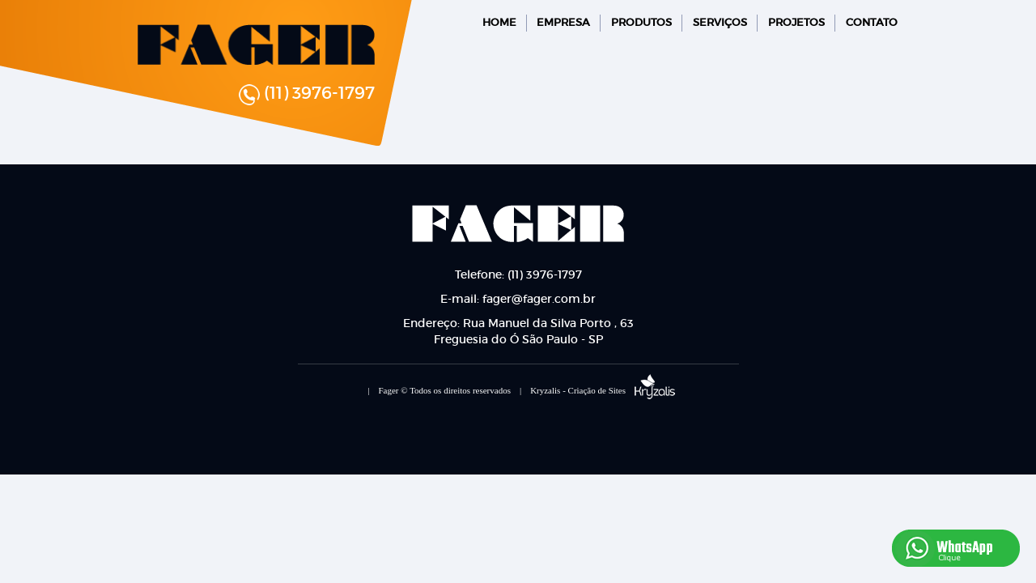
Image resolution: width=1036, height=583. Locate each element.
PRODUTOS (641, 22)
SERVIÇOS (720, 22)
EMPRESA (563, 22)
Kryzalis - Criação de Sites (602, 390)
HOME (499, 22)
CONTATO (872, 22)
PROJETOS (796, 22)
